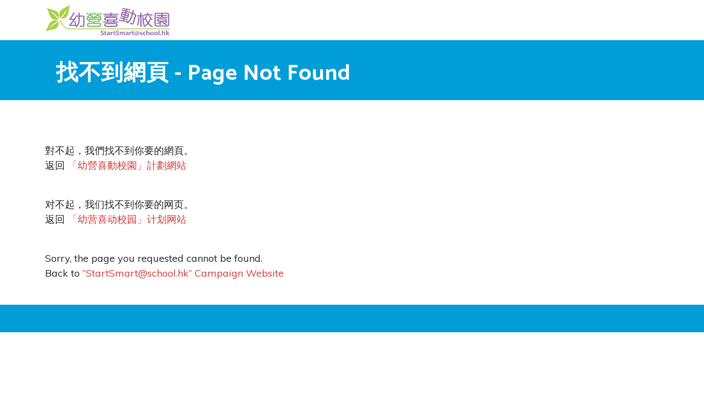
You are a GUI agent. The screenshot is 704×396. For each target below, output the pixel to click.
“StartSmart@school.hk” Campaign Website (183, 273)
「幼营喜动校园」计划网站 (127, 219)
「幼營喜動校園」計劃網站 (127, 165)
